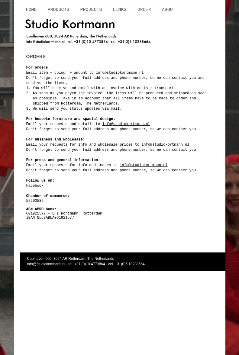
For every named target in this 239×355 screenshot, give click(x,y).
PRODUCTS (58, 9)
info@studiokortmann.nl (120, 73)
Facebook (35, 186)
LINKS (120, 9)
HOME (31, 9)
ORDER (144, 9)
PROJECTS (91, 9)
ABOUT (169, 9)
